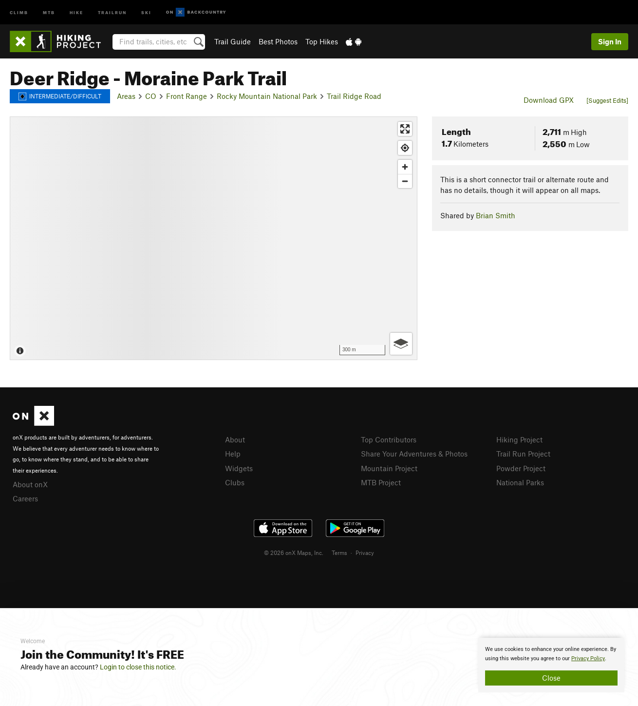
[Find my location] (405, 148)
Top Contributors (388, 439)
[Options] (401, 344)
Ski (146, 12)
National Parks (520, 482)
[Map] (213, 238)
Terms (339, 552)
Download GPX (549, 99)
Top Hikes (321, 41)
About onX (30, 484)
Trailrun (112, 12)
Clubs (234, 482)
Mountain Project (389, 468)
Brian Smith (495, 215)
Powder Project (520, 468)
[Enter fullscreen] (405, 129)
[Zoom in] (405, 167)
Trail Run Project (523, 453)
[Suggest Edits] (607, 100)
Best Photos (278, 41)
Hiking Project (519, 439)
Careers (25, 498)
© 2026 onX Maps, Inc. (293, 552)
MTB (49, 12)
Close (551, 677)
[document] (551, 665)
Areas (126, 96)
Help (233, 453)
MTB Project (381, 482)
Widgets (239, 468)
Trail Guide (232, 41)
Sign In (609, 41)
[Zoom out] (405, 181)
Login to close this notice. (138, 667)
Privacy (365, 552)
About (235, 439)
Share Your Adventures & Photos (414, 453)
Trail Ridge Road (354, 96)
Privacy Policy (588, 658)
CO (150, 96)
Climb (19, 12)
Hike (76, 12)
